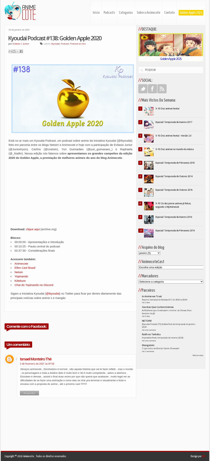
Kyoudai (55, 43)
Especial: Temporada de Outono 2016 (174, 189)
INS (203, 456)
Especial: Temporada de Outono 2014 (174, 176)
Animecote (21, 263)
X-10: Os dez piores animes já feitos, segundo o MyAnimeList (173, 205)
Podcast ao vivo (78, 43)
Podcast (65, 43)
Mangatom (148, 345)
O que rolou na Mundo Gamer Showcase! (160, 348)
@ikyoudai (52, 293)
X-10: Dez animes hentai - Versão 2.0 (173, 135)
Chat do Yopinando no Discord (34, 285)
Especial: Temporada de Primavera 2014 (175, 230)
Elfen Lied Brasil (25, 267)
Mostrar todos (198, 355)
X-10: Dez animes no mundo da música (174, 149)
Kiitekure (20, 280)
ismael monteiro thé (35, 359)
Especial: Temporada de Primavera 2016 (175, 162)
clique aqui (33, 229)
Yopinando (21, 276)
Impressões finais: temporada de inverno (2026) (162, 337)
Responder (29, 393)
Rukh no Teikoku (151, 334)
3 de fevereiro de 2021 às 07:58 (37, 363)
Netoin (19, 272)
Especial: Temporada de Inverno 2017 (173, 122)
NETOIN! (146, 320)
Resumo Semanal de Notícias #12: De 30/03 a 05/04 (164, 299)
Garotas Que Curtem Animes (158, 307)
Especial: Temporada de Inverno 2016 (173, 217)
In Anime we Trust (152, 296)
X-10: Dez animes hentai (167, 108)
